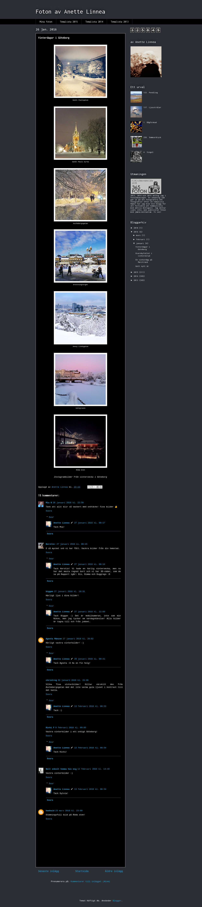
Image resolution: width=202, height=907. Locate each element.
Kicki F (50, 727)
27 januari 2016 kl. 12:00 (89, 612)
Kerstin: (51, 544)
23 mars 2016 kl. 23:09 (69, 811)
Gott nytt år (142, 266)
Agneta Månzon (54, 639)
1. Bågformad (150, 122)
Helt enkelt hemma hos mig (61, 769)
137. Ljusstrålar (152, 107)
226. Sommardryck (152, 137)
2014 (136, 276)
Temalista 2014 (94, 21)
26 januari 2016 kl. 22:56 (68, 503)
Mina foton (46, 21)
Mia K (49, 503)
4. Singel (148, 152)
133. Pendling (150, 92)
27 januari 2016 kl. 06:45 (71, 544)
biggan (49, 591)
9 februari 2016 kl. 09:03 (70, 727)
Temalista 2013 (119, 21)
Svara (49, 511)
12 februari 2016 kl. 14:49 (93, 769)
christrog (51, 680)
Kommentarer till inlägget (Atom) (90, 881)
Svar (51, 517)
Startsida (82, 871)
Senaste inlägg (48, 871)
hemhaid (50, 811)
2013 (136, 280)
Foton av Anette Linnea (70, 11)
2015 (136, 272)
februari (141, 239)
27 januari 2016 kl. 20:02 (78, 639)
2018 (136, 228)
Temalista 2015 (69, 21)
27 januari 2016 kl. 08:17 (89, 523)
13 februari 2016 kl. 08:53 (90, 706)
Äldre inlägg (114, 871)
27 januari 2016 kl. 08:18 (89, 564)
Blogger (117, 901)
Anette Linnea (61, 523)
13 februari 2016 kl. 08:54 (90, 748)
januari (140, 243)
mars (139, 235)
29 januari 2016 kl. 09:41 (89, 659)
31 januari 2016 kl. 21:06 (73, 680)
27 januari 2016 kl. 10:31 (69, 591)
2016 (136, 232)
